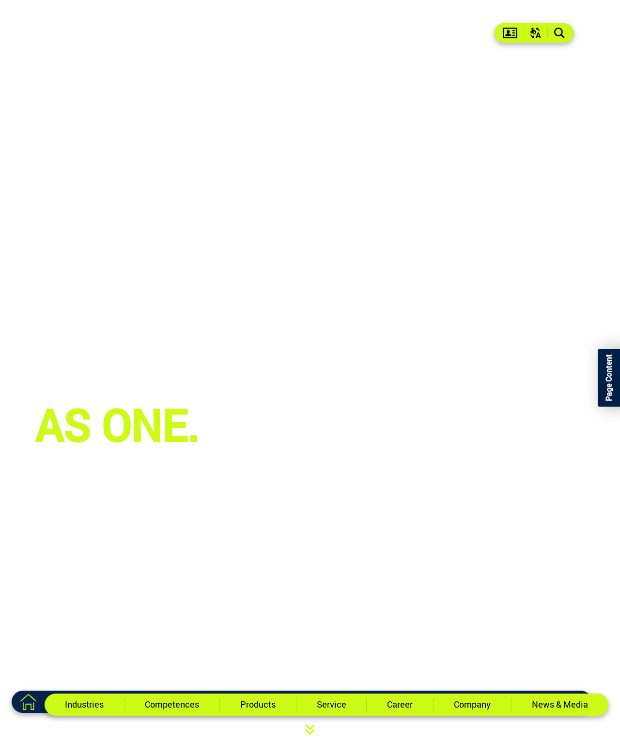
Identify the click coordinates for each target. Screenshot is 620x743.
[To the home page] (28, 702)
